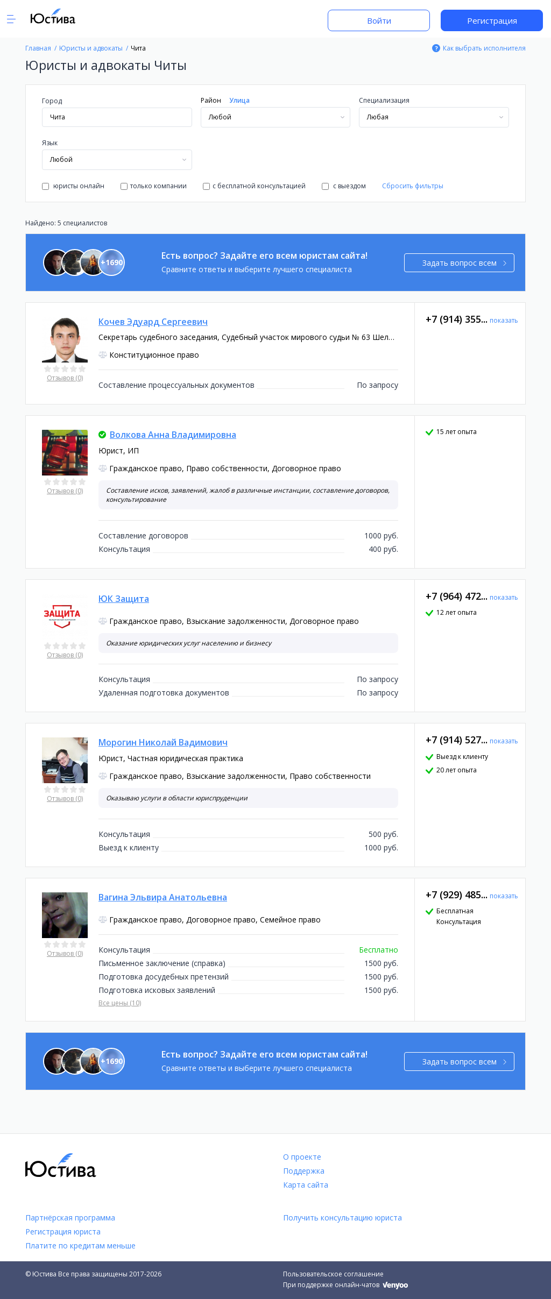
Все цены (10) (119, 1002)
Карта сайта (305, 1185)
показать (504, 320)
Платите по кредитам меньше (80, 1245)
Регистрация (492, 20)
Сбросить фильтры (412, 185)
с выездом (344, 185)
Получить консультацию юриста (342, 1217)
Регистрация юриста (63, 1231)
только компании (154, 185)
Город (52, 100)
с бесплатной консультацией (254, 185)
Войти (379, 20)
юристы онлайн (73, 185)
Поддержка (303, 1171)
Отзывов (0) (65, 377)
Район (211, 100)
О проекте (302, 1157)
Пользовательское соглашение (333, 1274)
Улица (239, 100)
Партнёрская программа (70, 1217)
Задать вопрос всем (464, 263)
